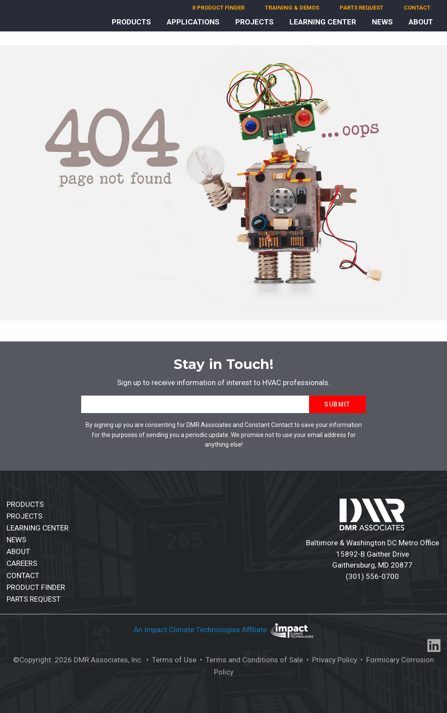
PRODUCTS (131, 21)
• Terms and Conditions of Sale (250, 659)
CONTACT (417, 7)
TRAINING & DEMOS (292, 7)
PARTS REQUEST (361, 7)
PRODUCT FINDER (218, 7)
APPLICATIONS (193, 21)
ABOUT (421, 21)
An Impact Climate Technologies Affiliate (201, 630)
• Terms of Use (170, 659)
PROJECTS (254, 21)
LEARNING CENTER (322, 21)
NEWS (382, 21)
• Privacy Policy (331, 659)
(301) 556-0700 (372, 576)
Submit (337, 404)
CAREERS (22, 563)
